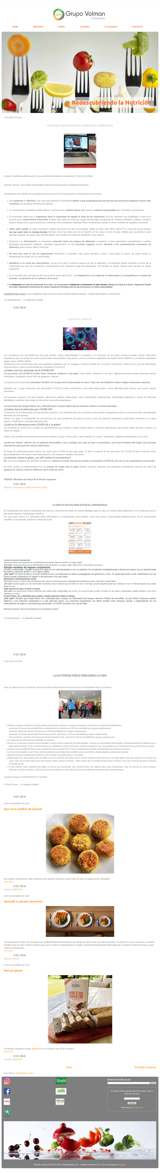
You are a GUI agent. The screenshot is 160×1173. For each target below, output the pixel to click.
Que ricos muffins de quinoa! (23, 809)
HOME (15, 27)
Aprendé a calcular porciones (23, 901)
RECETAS (17, 889)
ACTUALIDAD (111, 27)
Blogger (122, 1165)
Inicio (69, 1067)
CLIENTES (85, 27)
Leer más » (8, 882)
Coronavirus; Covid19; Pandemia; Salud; (30, 487)
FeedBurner (137, 1107)
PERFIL (61, 27)
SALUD (16, 959)
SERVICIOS (38, 27)
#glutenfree (36, 1049)
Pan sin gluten (13, 970)
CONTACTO (137, 27)
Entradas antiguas (145, 1067)
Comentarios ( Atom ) (25, 1073)
